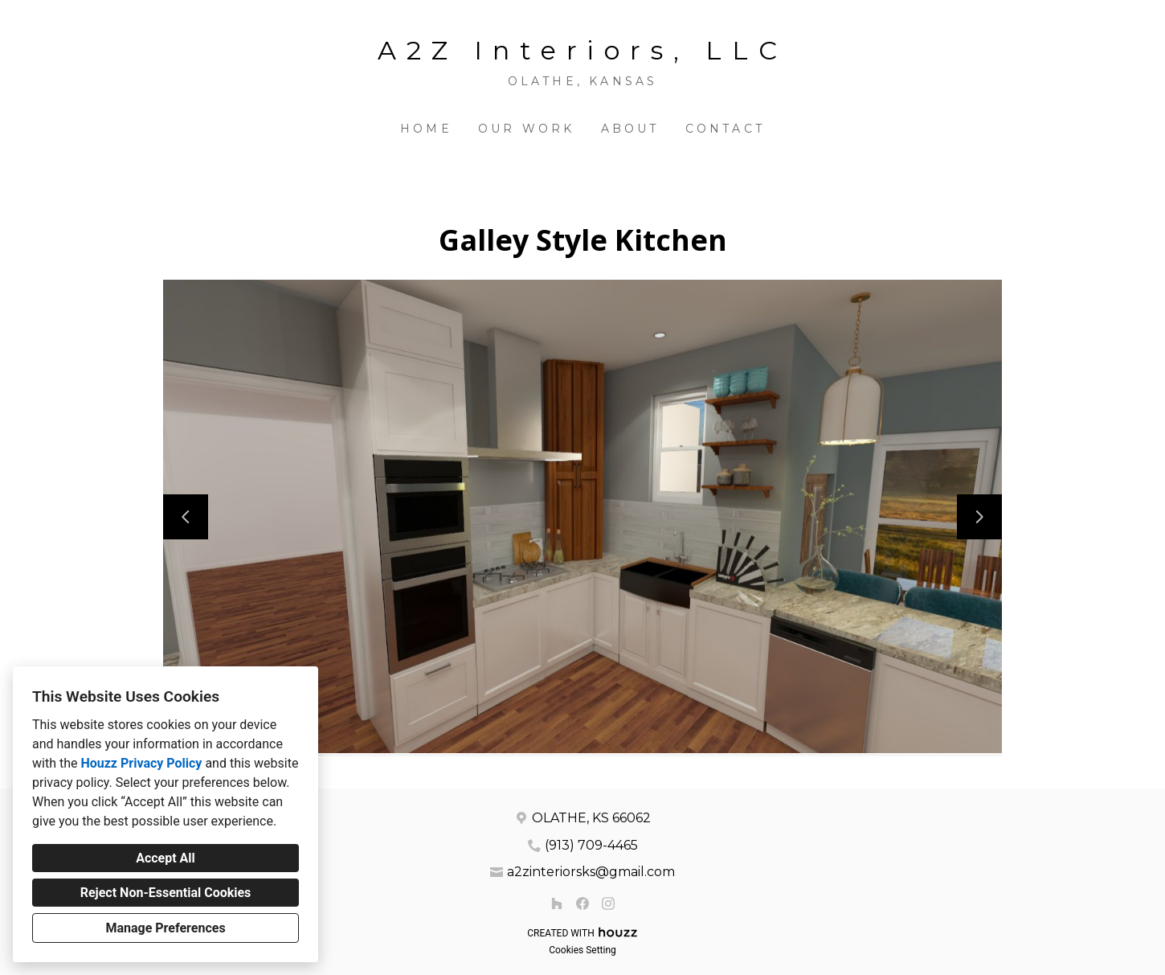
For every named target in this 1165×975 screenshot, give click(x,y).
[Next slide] (979, 516)
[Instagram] (608, 903)
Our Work (526, 128)
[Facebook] (582, 903)
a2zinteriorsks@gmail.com (591, 871)
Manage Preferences (165, 928)
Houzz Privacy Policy (141, 763)
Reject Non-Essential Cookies (165, 892)
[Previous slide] (185, 516)
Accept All (165, 858)
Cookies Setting (582, 950)
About (630, 128)
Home (426, 128)
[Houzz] (556, 903)
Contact (725, 128)
